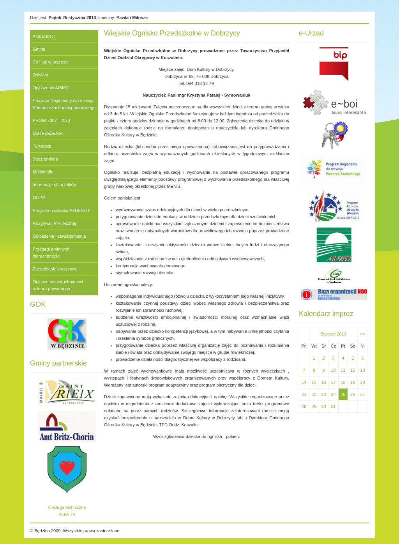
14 (304, 382)
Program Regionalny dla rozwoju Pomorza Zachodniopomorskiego (64, 104)
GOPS (39, 197)
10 (333, 370)
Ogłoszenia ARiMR (51, 87)
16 (323, 382)
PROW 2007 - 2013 (51, 120)
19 (352, 382)
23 (323, 394)
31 (333, 406)
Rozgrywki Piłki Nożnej (54, 223)
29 (314, 406)
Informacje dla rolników (55, 184)
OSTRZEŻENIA (48, 133)
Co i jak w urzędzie (51, 62)
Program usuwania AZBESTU (61, 210)
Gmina (39, 49)
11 (343, 370)
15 (314, 382)
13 (362, 370)
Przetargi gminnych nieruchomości (51, 252)
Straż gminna (45, 159)
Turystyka (42, 146)
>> (362, 334)
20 (362, 382)
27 (362, 394)
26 (352, 394)
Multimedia (43, 172)
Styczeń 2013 (333, 334)
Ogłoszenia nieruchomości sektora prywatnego (58, 285)
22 (314, 394)
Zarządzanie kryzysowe (55, 269)
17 (333, 382)
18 (343, 382)
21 (304, 394)
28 (304, 406)
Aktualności (44, 36)
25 (343, 394)
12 (352, 370)
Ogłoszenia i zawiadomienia (59, 236)
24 (333, 394)
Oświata (40, 74)
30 (323, 406)
